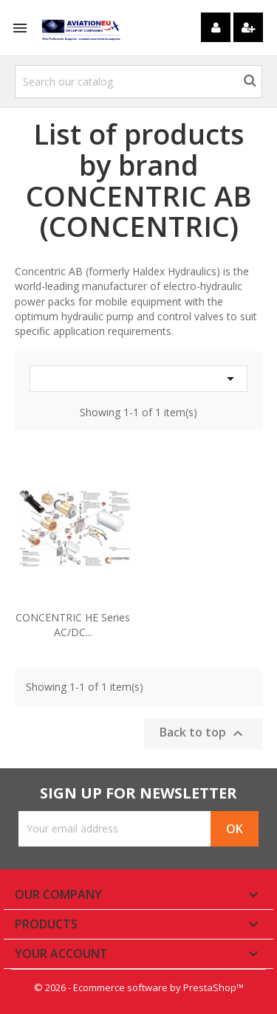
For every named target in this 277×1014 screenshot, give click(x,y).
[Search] (138, 81)
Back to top (203, 733)
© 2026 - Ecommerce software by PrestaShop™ (139, 987)
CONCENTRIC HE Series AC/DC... (73, 624)
